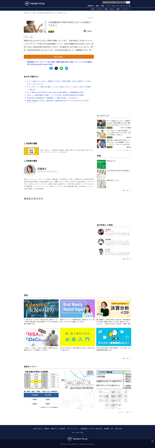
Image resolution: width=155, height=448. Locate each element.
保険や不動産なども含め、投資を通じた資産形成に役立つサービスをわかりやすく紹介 (58, 100)
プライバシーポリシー (73, 428)
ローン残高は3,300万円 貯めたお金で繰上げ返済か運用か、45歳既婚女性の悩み (55, 92)
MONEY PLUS (27, 13)
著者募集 (106, 428)
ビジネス (100, 9)
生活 (93, 9)
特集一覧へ (126, 190)
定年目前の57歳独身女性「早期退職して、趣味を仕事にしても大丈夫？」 (53, 98)
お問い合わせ (99, 428)
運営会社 (46, 428)
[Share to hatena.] (66, 68)
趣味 (119, 9)
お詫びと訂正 (118, 428)
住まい (112, 9)
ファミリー (126, 9)
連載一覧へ (126, 358)
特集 (103, 6)
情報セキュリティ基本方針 (58, 428)
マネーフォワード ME (77, 432)
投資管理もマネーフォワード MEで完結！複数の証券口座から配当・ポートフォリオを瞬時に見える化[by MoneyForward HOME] (60, 63)
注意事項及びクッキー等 (87, 428)
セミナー (110, 6)
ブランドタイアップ (123, 6)
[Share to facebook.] (51, 68)
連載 (98, 6)
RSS (112, 428)
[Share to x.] (56, 68)
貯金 (31, 37)
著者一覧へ (126, 259)
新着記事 (91, 6)
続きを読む (58, 57)
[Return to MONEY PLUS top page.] (35, 3)
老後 (107, 9)
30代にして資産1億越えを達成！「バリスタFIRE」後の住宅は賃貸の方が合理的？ (56, 95)
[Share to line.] (61, 68)
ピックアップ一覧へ (123, 150)
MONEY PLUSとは (38, 428)
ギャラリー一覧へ (123, 412)
